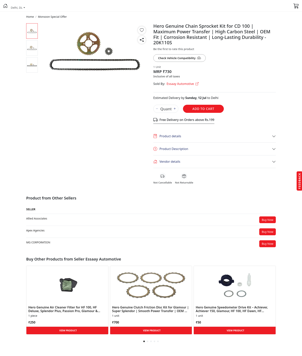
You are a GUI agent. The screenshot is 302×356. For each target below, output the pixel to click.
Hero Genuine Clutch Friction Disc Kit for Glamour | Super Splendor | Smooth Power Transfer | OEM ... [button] (150, 309)
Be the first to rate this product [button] (173, 49)
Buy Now (267, 220)
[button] (5, 6)
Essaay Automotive (183, 84)
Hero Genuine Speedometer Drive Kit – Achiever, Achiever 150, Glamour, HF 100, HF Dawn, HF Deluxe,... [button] (232, 309)
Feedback (299, 181)
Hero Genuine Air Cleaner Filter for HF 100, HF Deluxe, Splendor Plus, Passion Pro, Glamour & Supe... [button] (63, 309)
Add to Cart (203, 109)
